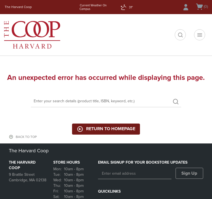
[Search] (106, 101)
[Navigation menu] (199, 34)
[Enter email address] (134, 173)
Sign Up (189, 173)
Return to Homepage (106, 129)
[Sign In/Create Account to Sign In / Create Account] (186, 7)
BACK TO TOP (26, 137)
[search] (180, 34)
